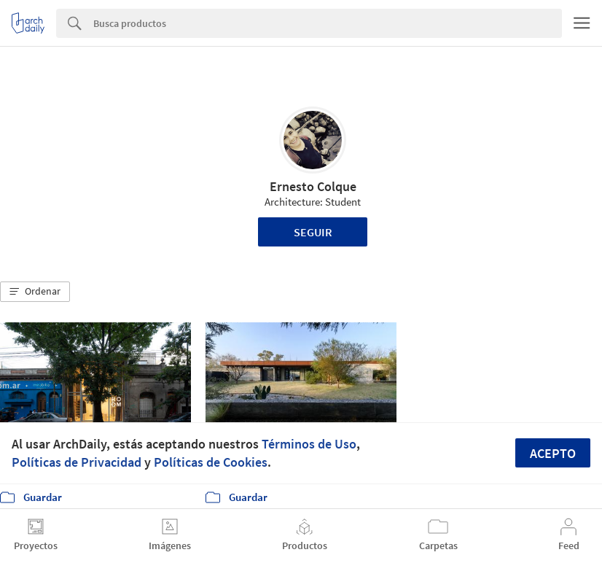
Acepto (553, 453)
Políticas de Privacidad (76, 462)
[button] (35, 292)
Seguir (313, 232)
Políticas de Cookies (210, 462)
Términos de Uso (309, 443)
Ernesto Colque (313, 186)
